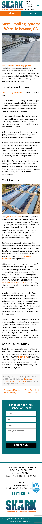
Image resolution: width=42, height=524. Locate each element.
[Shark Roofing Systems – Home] (21, 506)
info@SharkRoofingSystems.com (21, 488)
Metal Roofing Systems (18, 381)
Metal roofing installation (12, 92)
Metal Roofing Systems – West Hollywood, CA (21, 26)
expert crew (23, 357)
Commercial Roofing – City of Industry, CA (11, 391)
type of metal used (13, 216)
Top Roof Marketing (25, 521)
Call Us (10, 13)
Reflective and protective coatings (15, 282)
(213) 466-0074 (21, 485)
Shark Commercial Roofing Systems (16, 65)
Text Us (31, 13)
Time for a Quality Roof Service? (32, 391)
